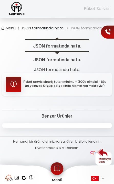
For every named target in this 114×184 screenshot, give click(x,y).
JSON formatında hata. (40, 28)
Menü (9, 28)
